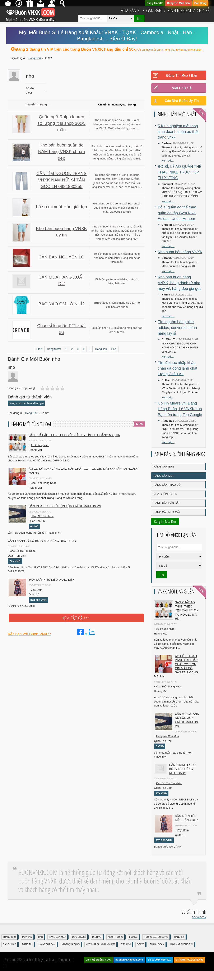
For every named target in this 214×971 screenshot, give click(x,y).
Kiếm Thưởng (115, 937)
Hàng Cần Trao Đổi (167, 484)
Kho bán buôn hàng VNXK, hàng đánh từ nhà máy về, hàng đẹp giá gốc (179, 283)
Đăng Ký (179, 937)
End (113, 349)
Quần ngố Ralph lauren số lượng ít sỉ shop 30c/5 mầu (61, 123)
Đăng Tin (27, 944)
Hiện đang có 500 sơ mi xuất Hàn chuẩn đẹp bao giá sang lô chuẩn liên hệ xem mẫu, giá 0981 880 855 (117, 207)
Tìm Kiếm (126, 944)
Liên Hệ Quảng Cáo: (98, 959)
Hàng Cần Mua (163, 475)
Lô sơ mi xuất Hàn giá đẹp (61, 206)
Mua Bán (27, 937)
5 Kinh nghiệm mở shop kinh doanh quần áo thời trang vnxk (178, 132)
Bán (40, 937)
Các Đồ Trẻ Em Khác (23, 550)
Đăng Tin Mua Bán (178, 3)
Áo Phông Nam (40, 445)
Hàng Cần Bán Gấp (166, 503)
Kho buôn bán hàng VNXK (180, 252)
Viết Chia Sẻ (181, 88)
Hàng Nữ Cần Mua (42, 516)
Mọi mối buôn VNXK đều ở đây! (31, 18)
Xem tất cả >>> (76, 618)
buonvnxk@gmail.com (129, 959)
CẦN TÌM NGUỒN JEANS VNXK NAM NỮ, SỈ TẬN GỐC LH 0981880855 (61, 180)
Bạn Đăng (200, 3)
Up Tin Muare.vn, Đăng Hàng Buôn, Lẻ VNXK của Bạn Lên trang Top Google (180, 409)
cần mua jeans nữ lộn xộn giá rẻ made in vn (65, 506)
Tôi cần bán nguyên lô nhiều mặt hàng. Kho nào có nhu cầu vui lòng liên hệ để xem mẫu (117, 257)
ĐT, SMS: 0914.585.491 (189, 959)
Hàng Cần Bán (163, 466)
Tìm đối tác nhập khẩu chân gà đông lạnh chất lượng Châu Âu (177, 368)
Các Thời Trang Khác (43, 482)
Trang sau (101, 349)
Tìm (139, 18)
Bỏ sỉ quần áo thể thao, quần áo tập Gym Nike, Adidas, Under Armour (177, 213)
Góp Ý (140, 944)
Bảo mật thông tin (181, 944)
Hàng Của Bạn (47, 944)
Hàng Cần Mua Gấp (167, 512)
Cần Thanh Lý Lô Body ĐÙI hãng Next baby (42, 540)
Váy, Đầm (36, 589)
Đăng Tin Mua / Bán (181, 75)
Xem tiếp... (168, 160)
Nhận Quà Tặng (70, 944)
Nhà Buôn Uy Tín (165, 494)
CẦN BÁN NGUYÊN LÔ (61, 256)
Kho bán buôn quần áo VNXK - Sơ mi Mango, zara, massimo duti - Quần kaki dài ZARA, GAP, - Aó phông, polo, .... (117, 124)
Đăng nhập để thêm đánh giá (26, 403)
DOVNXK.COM (199, 917)
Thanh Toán (157, 944)
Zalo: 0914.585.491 (159, 959)
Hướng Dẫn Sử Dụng (156, 937)
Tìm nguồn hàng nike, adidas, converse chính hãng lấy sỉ (177, 327)
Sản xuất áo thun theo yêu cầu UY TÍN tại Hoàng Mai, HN (74, 435)
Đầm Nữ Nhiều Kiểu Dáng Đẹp (51, 579)
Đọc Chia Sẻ (79, 937)
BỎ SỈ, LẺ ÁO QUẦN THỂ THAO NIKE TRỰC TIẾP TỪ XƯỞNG (179, 172)
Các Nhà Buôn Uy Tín (182, 101)
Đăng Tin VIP (155, 3)
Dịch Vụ (96, 937)
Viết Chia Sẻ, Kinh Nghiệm (100, 944)
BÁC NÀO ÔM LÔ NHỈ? (61, 303)
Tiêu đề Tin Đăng (37, 104)
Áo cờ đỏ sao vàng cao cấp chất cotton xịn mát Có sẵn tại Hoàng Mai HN (84, 471)
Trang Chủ (9, 937)
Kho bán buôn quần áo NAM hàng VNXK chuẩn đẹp (61, 151)
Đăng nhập (9, 944)
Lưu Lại (133, 937)
